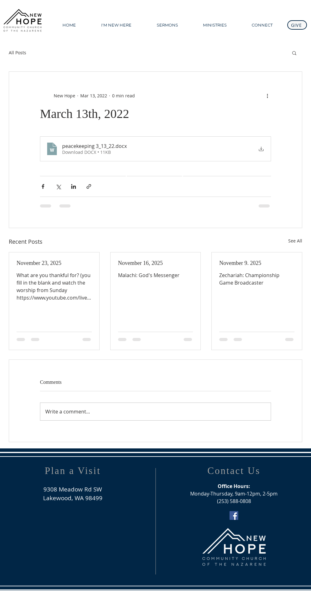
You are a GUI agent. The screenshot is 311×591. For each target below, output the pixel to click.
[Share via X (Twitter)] (58, 186)
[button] (294, 52)
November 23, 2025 (39, 263)
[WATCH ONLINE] (154, 180)
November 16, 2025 (140, 263)
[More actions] (267, 95)
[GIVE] (297, 25)
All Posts (17, 53)
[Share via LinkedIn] (74, 186)
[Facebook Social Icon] (234, 515)
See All (295, 241)
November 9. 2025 (240, 263)
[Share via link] (89, 186)
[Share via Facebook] (43, 186)
